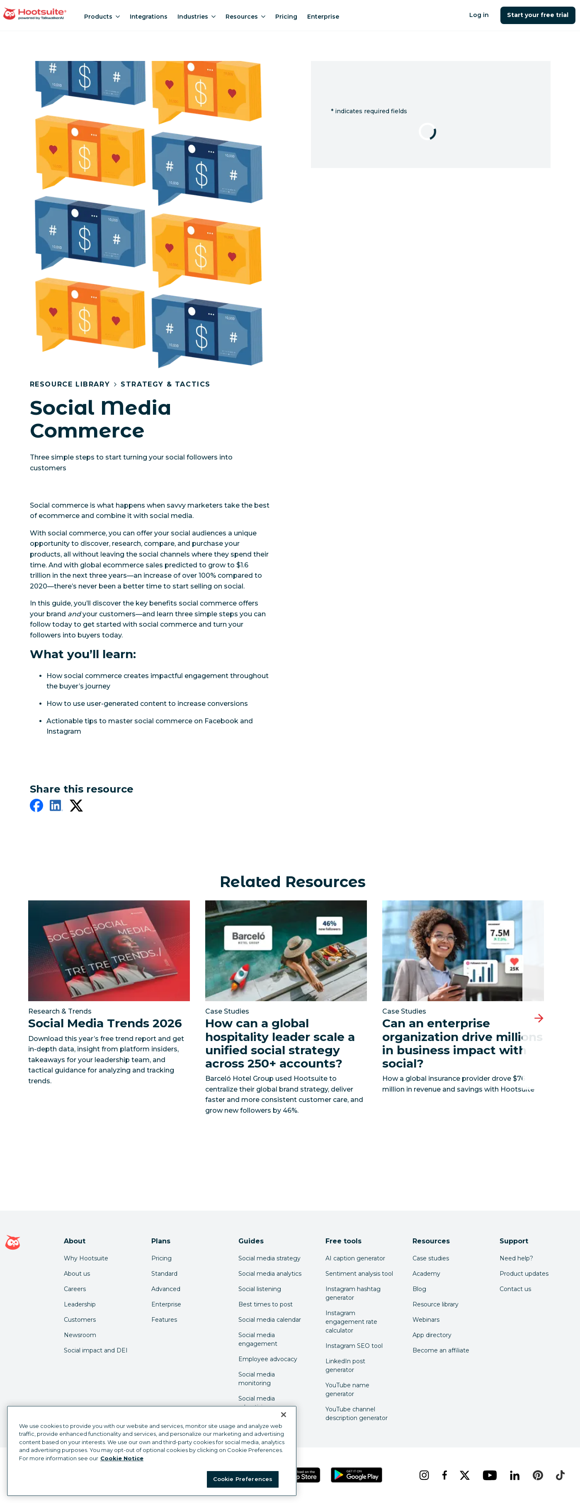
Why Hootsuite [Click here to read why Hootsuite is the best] (86, 1258)
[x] (464, 1475)
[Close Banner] (283, 1415)
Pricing (286, 16)
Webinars (426, 1319)
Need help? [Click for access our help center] (516, 1258)
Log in (479, 15)
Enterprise (323, 16)
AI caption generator (355, 1258)
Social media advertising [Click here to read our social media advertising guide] (256, 1403)
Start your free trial (538, 15)
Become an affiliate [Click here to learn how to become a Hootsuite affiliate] (441, 1350)
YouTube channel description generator (356, 1414)
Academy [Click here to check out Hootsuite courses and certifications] (426, 1273)
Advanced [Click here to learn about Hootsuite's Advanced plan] (165, 1289)
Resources (245, 16)
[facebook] (36, 807)
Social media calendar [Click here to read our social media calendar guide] (269, 1319)
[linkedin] (56, 807)
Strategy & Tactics (166, 384)
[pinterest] (537, 1475)
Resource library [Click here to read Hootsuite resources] (436, 1304)
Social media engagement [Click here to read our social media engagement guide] (257, 1339)
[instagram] (424, 1475)
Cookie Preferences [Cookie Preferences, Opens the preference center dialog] (242, 1479)
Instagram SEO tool (354, 1346)
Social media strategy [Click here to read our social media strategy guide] (269, 1258)
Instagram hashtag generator (353, 1293)
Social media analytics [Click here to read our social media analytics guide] (269, 1273)
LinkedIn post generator (345, 1365)
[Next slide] (539, 1018)
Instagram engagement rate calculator (351, 1321)
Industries (196, 16)
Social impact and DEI (96, 1350)
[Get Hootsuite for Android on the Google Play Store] (356, 1475)
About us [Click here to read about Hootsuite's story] (77, 1273)
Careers (75, 1289)
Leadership (80, 1304)
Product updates (524, 1273)
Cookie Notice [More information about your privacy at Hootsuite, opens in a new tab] (121, 1458)
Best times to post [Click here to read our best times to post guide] (265, 1304)
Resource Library (70, 384)
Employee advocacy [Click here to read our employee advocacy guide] (267, 1359)
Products (102, 16)
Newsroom (80, 1335)
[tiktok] (560, 1475)
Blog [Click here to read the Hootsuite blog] (419, 1289)
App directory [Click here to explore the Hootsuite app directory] (432, 1335)
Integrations (148, 16)
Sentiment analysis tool (359, 1273)
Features (164, 1319)
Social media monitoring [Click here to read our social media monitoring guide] (256, 1379)
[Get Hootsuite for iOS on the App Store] (298, 1475)
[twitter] (76, 807)
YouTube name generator (347, 1389)
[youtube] (489, 1475)
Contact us (515, 1289)
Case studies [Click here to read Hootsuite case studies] (431, 1258)
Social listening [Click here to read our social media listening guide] (259, 1289)
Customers (80, 1319)
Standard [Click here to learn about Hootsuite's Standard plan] (164, 1273)
